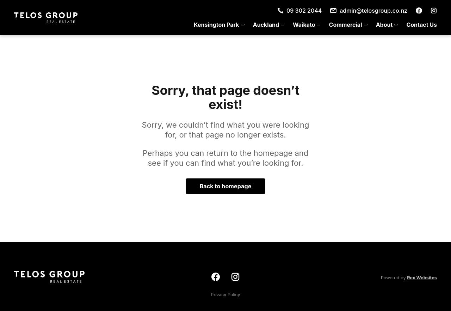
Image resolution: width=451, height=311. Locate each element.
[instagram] (434, 10)
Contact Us (421, 24)
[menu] (313, 24)
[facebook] (419, 10)
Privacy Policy (225, 294)
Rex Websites (422, 277)
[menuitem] (219, 24)
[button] (219, 24)
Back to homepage (226, 186)
